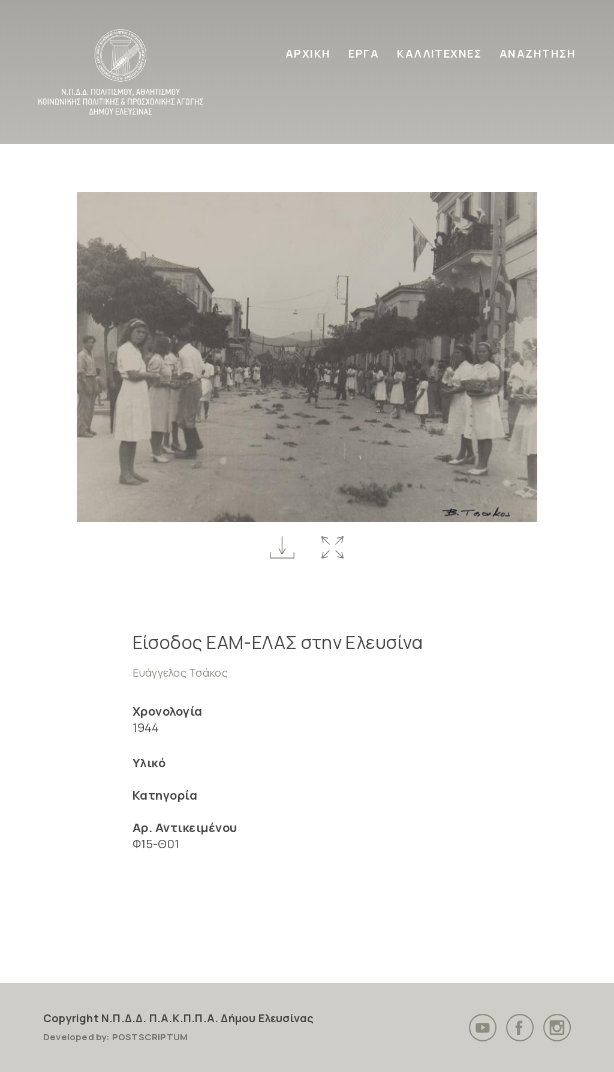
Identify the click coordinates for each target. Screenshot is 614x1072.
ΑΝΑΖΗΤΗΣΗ (537, 53)
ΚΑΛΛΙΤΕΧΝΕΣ (439, 53)
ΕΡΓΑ (363, 53)
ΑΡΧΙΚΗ (308, 53)
